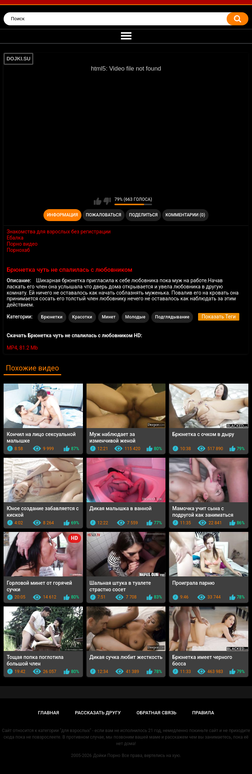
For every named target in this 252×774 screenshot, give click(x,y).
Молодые (135, 317)
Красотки (82, 317)
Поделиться (143, 214)
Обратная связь (156, 712)
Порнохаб (18, 250)
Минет (109, 317)
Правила (203, 712)
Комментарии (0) (185, 214)
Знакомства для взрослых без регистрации (58, 231)
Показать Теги (219, 317)
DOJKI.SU (18, 59)
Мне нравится (97, 201)
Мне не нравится (107, 201)
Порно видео (22, 244)
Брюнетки (52, 317)
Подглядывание (172, 317)
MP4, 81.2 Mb (22, 348)
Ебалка (15, 238)
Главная (48, 712)
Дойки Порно (106, 755)
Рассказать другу (98, 712)
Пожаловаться (103, 214)
